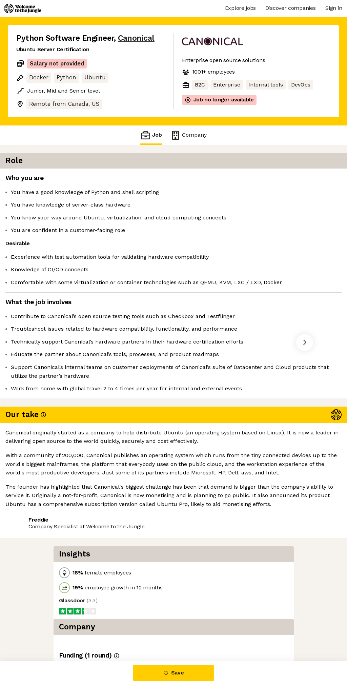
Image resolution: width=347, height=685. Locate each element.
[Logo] (22, 8)
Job (151, 135)
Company (188, 135)
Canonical (136, 38)
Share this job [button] (35, 493)
